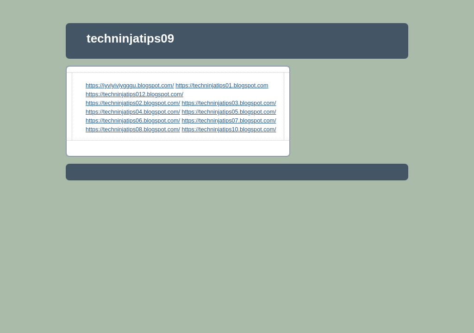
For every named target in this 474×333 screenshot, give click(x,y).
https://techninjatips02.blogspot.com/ (133, 103)
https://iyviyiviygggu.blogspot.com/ (130, 85)
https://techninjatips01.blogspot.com (221, 85)
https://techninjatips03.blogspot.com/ (229, 103)
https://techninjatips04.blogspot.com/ (133, 112)
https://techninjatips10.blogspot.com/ (229, 129)
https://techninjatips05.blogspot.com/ (229, 112)
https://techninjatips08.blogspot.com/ (133, 129)
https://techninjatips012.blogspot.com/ (134, 94)
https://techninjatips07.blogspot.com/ (229, 120)
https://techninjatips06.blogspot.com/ (133, 120)
